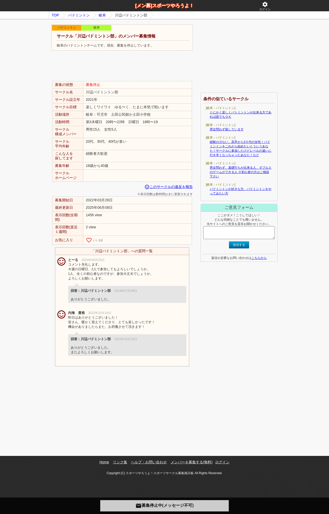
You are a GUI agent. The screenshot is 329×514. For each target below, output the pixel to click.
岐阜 (102, 15)
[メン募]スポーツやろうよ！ (164, 5)
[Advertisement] (122, 66)
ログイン (265, 6)
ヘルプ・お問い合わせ (149, 462)
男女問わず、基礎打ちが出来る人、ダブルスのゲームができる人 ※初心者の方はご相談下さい (240, 172)
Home (104, 462)
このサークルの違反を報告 (168, 187)
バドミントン (79, 15)
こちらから (259, 258)
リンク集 (120, 462)
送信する (239, 245)
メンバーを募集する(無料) (192, 462)
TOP (55, 15)
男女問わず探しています (227, 129)
